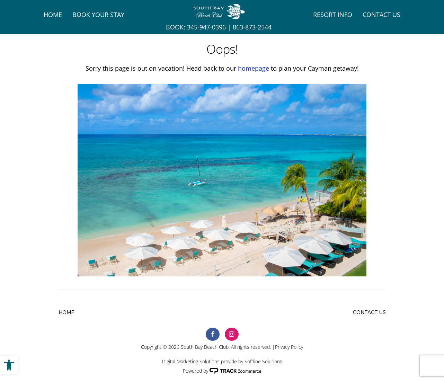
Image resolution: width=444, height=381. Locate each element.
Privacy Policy (289, 347)
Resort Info (332, 14)
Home (53, 14)
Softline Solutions (263, 361)
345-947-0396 (206, 27)
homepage (253, 68)
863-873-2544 (252, 27)
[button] (9, 365)
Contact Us (381, 14)
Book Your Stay (98, 14)
